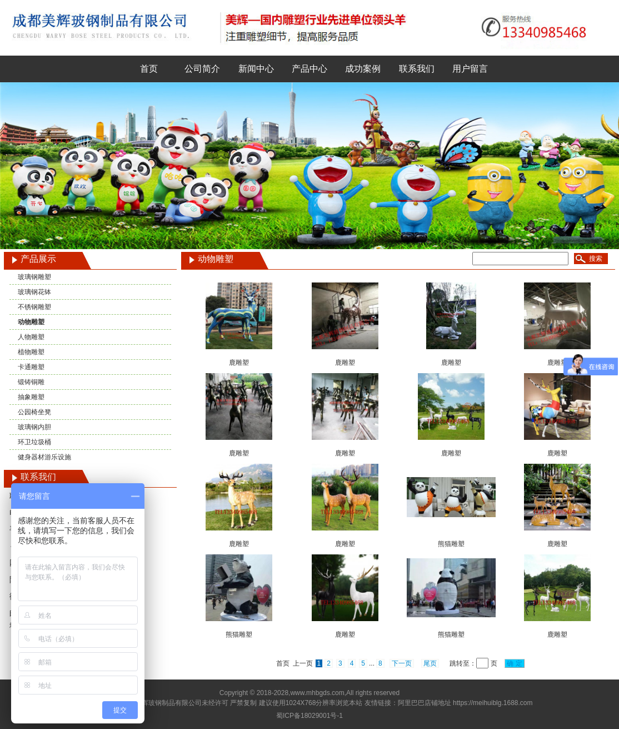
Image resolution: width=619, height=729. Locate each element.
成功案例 (363, 68)
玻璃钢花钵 (34, 292)
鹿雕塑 (239, 362)
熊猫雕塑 (451, 544)
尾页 (430, 663)
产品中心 (309, 68)
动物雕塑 (31, 322)
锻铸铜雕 (31, 382)
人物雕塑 (31, 337)
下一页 (402, 663)
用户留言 (470, 68)
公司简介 (202, 68)
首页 (149, 68)
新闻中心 (256, 68)
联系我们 (417, 68)
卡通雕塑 (31, 367)
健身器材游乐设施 (44, 457)
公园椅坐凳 (34, 412)
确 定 (514, 663)
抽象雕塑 (31, 397)
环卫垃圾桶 (34, 442)
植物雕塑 (31, 352)
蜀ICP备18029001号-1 (309, 716)
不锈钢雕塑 (34, 307)
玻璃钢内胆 (34, 427)
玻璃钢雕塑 (34, 277)
